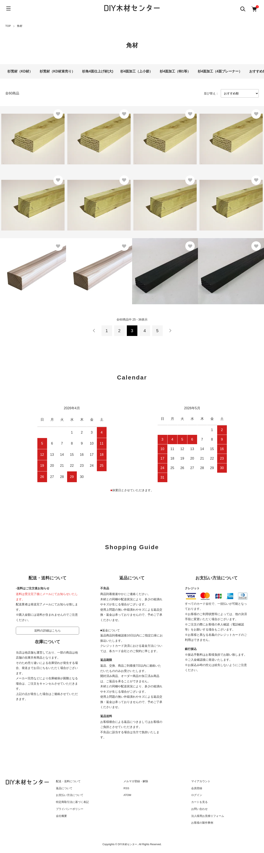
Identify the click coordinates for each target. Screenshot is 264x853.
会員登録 (196, 788)
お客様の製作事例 (202, 822)
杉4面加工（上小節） (136, 71)
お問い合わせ (199, 809)
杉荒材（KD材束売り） (57, 71)
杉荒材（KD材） (19, 71)
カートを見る (199, 802)
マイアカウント (200, 781)
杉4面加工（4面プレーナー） (220, 71)
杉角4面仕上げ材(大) (97, 71)
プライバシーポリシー (69, 809)
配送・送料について (68, 781)
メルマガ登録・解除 (135, 781)
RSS (126, 788)
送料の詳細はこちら (47, 630)
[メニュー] (8, 8)
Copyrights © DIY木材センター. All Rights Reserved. (131, 844)
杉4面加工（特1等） (175, 71)
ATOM (127, 795)
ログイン (196, 795)
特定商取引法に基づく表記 (72, 802)
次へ (170, 330)
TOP (8, 25)
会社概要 (61, 816)
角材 (19, 25)
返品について (64, 788)
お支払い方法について (69, 795)
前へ (94, 330)
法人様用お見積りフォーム (207, 816)
